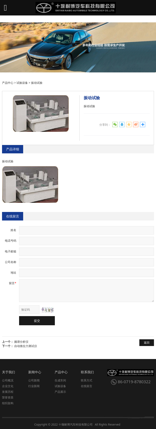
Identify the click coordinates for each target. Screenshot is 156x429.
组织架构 (7, 403)
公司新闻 (34, 380)
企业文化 (7, 386)
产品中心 (7, 83)
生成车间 (60, 380)
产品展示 (60, 392)
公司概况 (7, 380)
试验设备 (22, 83)
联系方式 (86, 380)
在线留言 (12, 216)
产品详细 (12, 149)
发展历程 (7, 392)
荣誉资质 (7, 397)
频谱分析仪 (21, 342)
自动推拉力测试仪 (25, 346)
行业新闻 (34, 386)
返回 (147, 342)
